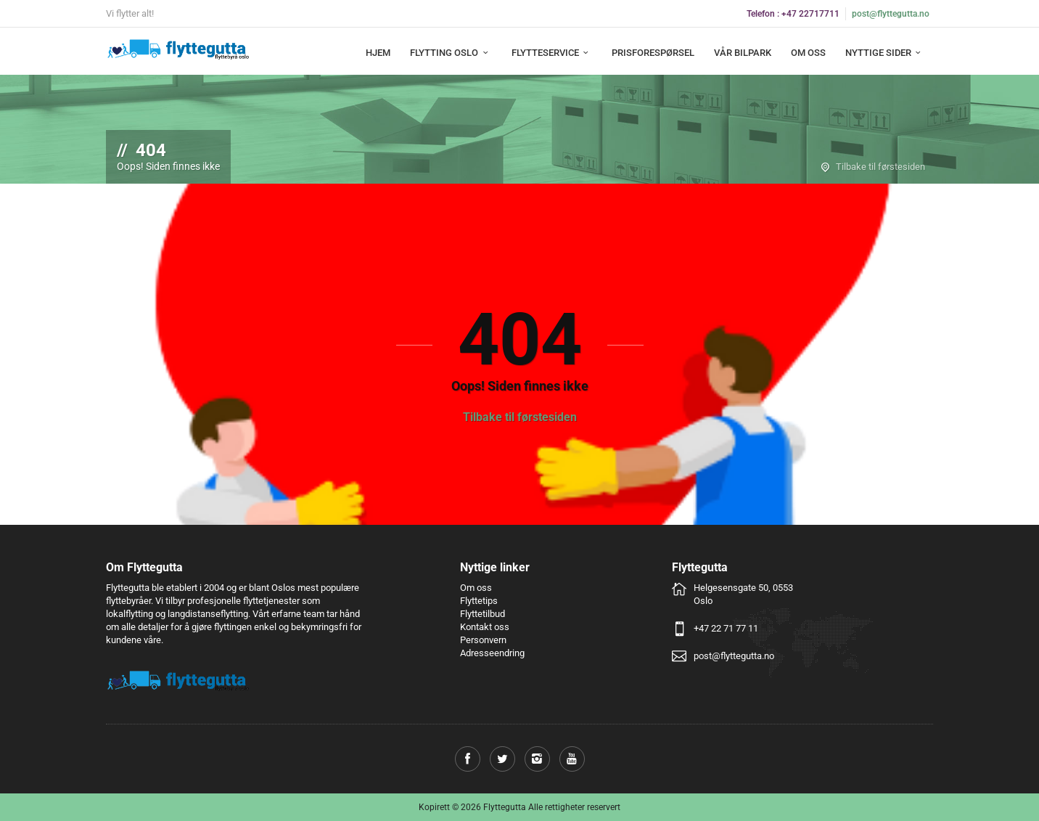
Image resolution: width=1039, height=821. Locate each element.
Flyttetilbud (482, 613)
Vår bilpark (742, 52)
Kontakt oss (484, 626)
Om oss (808, 52)
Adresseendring (492, 653)
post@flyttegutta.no (890, 14)
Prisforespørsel (653, 52)
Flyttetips (479, 600)
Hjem (378, 52)
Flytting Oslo (450, 52)
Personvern (483, 639)
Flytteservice (552, 52)
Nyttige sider (884, 52)
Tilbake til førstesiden (880, 166)
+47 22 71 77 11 (726, 628)
